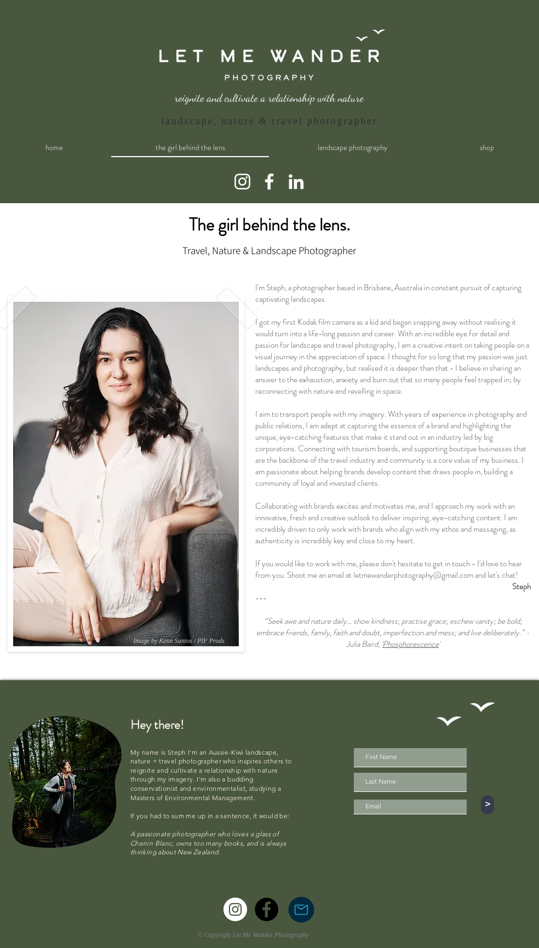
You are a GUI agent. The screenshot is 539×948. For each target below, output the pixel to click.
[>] (487, 804)
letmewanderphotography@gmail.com (413, 575)
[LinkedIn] (296, 181)
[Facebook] (269, 181)
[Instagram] (242, 181)
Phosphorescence (410, 644)
